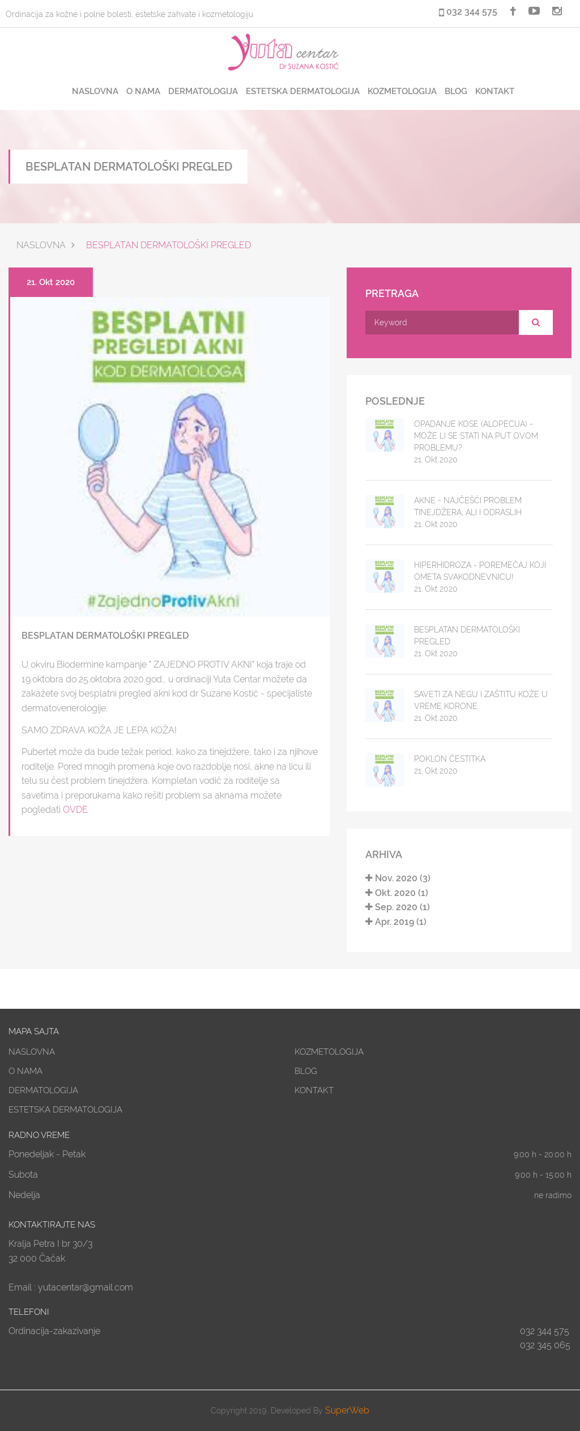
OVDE (75, 809)
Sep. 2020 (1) (397, 907)
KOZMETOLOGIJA (402, 91)
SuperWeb (347, 1410)
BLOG (456, 91)
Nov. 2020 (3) (397, 878)
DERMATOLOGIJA (203, 91)
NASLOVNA (95, 91)
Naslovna (41, 245)
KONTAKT (494, 91)
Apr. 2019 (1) (396, 921)
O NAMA (143, 91)
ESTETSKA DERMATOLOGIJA (303, 91)
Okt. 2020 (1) (396, 893)
